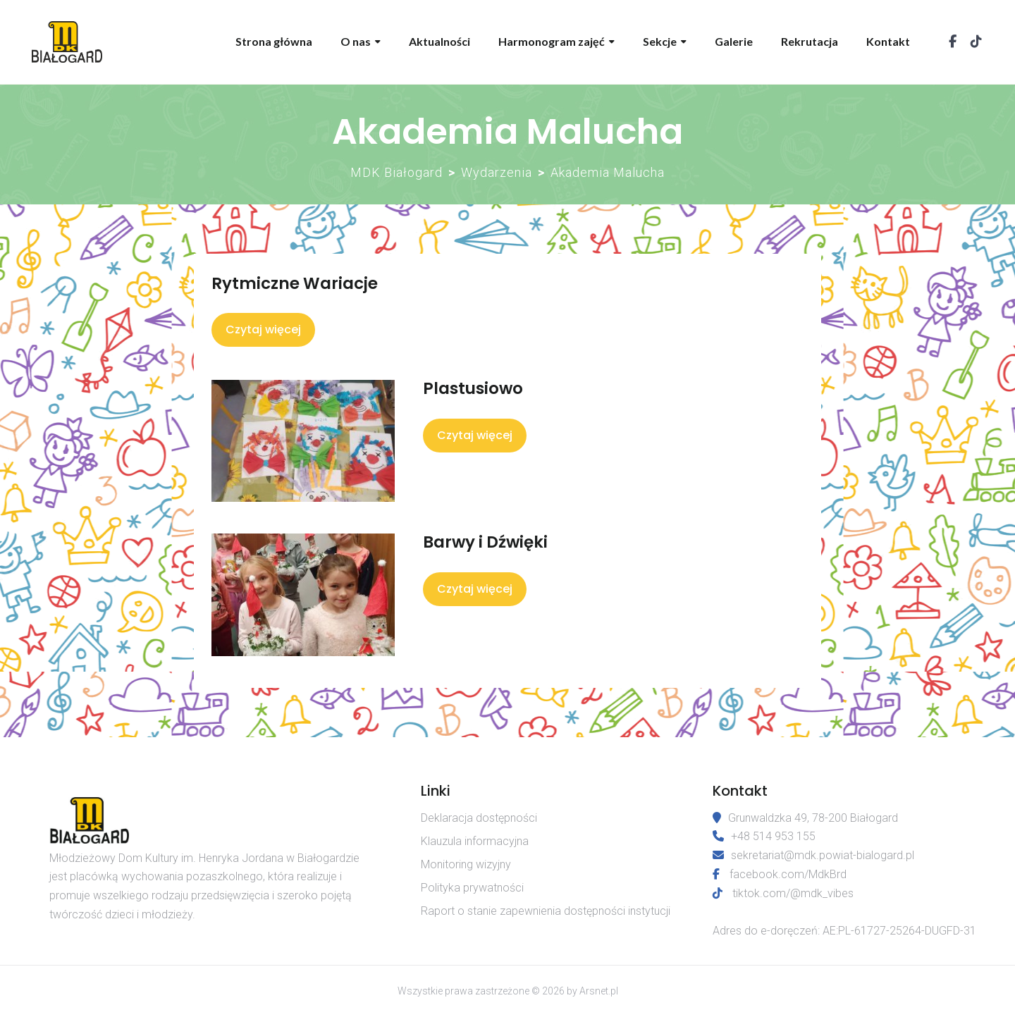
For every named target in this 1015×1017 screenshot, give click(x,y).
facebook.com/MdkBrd (788, 874)
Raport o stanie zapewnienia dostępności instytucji (545, 911)
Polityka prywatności (472, 887)
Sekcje (660, 41)
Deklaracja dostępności (479, 818)
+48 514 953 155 (764, 836)
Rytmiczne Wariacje (294, 283)
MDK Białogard (396, 172)
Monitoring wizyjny (466, 864)
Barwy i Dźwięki (485, 542)
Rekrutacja (809, 41)
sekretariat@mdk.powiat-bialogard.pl (813, 855)
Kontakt (888, 41)
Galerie (734, 41)
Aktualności (439, 41)
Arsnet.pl (598, 991)
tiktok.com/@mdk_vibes (793, 893)
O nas (355, 41)
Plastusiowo (473, 388)
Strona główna (273, 41)
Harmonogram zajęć (551, 41)
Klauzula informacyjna (475, 841)
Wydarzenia (496, 172)
